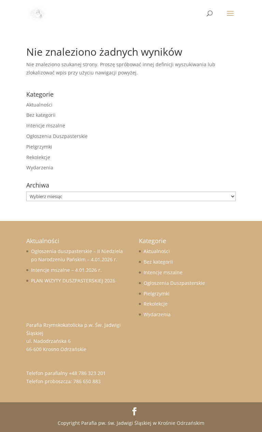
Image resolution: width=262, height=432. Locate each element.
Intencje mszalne (45, 125)
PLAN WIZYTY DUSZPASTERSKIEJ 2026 (73, 280)
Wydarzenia (39, 167)
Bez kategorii (41, 115)
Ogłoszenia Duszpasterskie (57, 136)
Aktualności (39, 104)
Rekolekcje (38, 157)
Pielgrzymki (39, 146)
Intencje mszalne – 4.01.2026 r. (66, 270)
